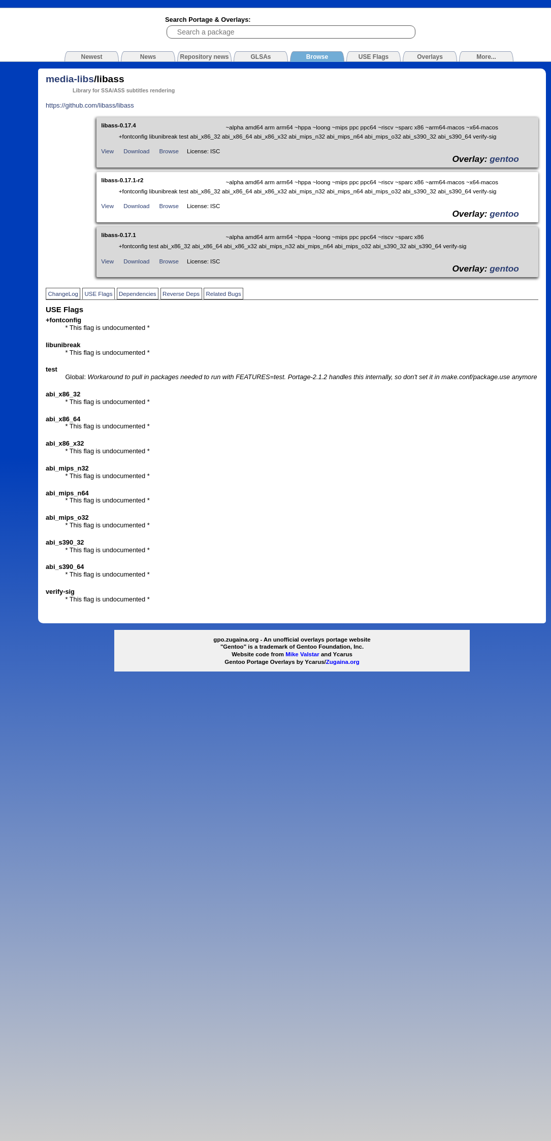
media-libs (70, 79)
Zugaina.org (343, 662)
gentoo (504, 159)
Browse (169, 151)
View (107, 151)
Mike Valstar (302, 654)
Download (136, 151)
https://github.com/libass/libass (90, 105)
